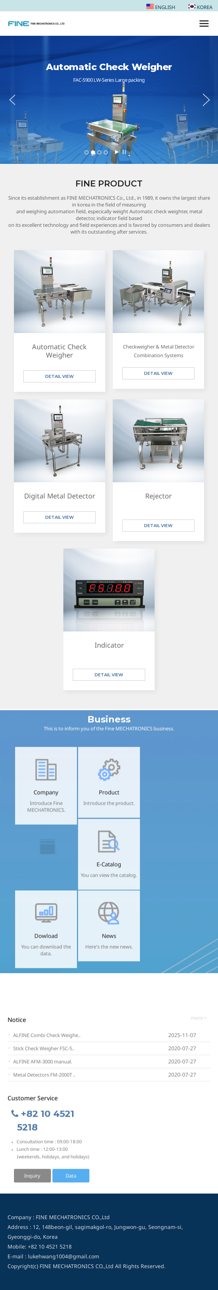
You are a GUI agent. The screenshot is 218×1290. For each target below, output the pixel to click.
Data (71, 1178)
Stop (124, 152)
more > (199, 1020)
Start (116, 152)
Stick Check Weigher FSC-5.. (43, 1051)
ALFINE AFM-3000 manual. (42, 1064)
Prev (7, 100)
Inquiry (32, 1178)
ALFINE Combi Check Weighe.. (46, 1038)
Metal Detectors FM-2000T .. (44, 1077)
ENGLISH (160, 7)
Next (210, 100)
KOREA (200, 7)
